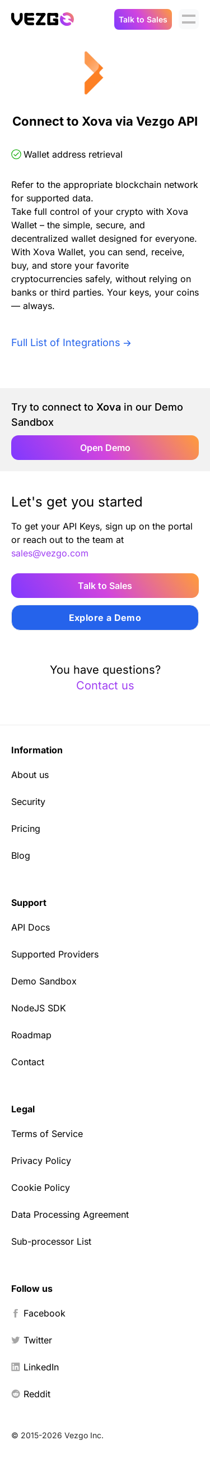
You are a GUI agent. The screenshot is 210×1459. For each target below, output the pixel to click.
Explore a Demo (105, 617)
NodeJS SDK (38, 1008)
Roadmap (31, 1035)
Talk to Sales (143, 19)
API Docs (30, 927)
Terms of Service (47, 1133)
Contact (27, 1061)
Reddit (30, 1394)
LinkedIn (35, 1367)
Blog (20, 855)
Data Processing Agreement (70, 1214)
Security (28, 801)
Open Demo (105, 447)
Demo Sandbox (44, 981)
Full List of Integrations (65, 342)
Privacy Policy (41, 1160)
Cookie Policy (40, 1187)
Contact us (105, 685)
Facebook (38, 1313)
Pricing (25, 828)
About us (30, 774)
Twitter (31, 1340)
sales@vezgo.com (49, 553)
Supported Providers (55, 954)
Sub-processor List (51, 1241)
